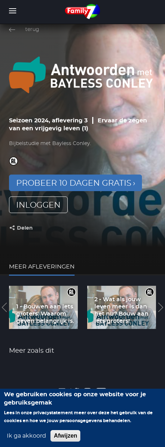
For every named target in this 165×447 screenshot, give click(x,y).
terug (32, 29)
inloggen (38, 205)
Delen (25, 228)
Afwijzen (65, 440)
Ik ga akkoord (26, 440)
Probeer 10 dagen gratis (73, 183)
